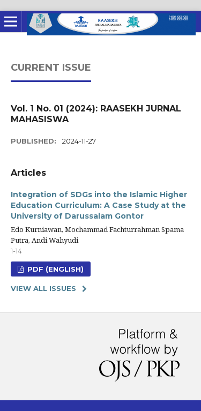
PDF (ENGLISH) (54, 269)
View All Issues (43, 288)
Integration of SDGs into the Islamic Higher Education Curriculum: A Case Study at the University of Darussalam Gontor (99, 205)
